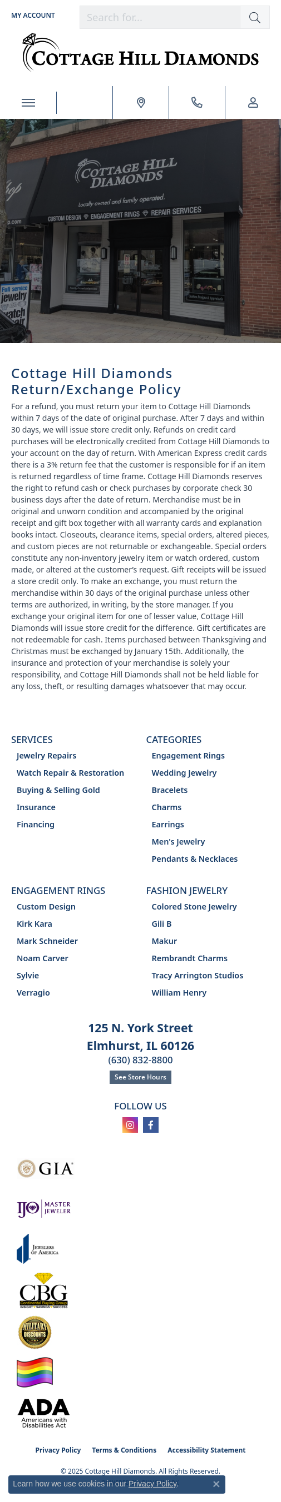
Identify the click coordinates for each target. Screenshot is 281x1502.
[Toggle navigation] (28, 103)
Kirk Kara (34, 923)
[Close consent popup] (216, 1484)
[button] (255, 17)
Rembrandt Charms (190, 958)
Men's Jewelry (178, 841)
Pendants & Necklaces (195, 858)
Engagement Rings (188, 755)
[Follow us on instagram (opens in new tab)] (130, 1125)
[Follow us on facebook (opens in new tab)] (151, 1125)
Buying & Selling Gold (58, 790)
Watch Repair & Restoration (70, 772)
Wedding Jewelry (184, 772)
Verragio (33, 992)
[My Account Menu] (33, 15)
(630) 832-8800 (140, 1059)
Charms (167, 807)
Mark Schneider (47, 941)
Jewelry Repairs (46, 755)
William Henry (179, 992)
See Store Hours (140, 1077)
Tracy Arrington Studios (198, 975)
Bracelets (170, 790)
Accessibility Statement (206, 1450)
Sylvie (28, 975)
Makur (165, 941)
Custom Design (46, 906)
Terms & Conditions (124, 1450)
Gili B (162, 923)
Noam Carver (42, 958)
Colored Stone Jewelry (194, 906)
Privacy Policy (58, 1450)
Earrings (168, 824)
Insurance (36, 807)
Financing (36, 824)
